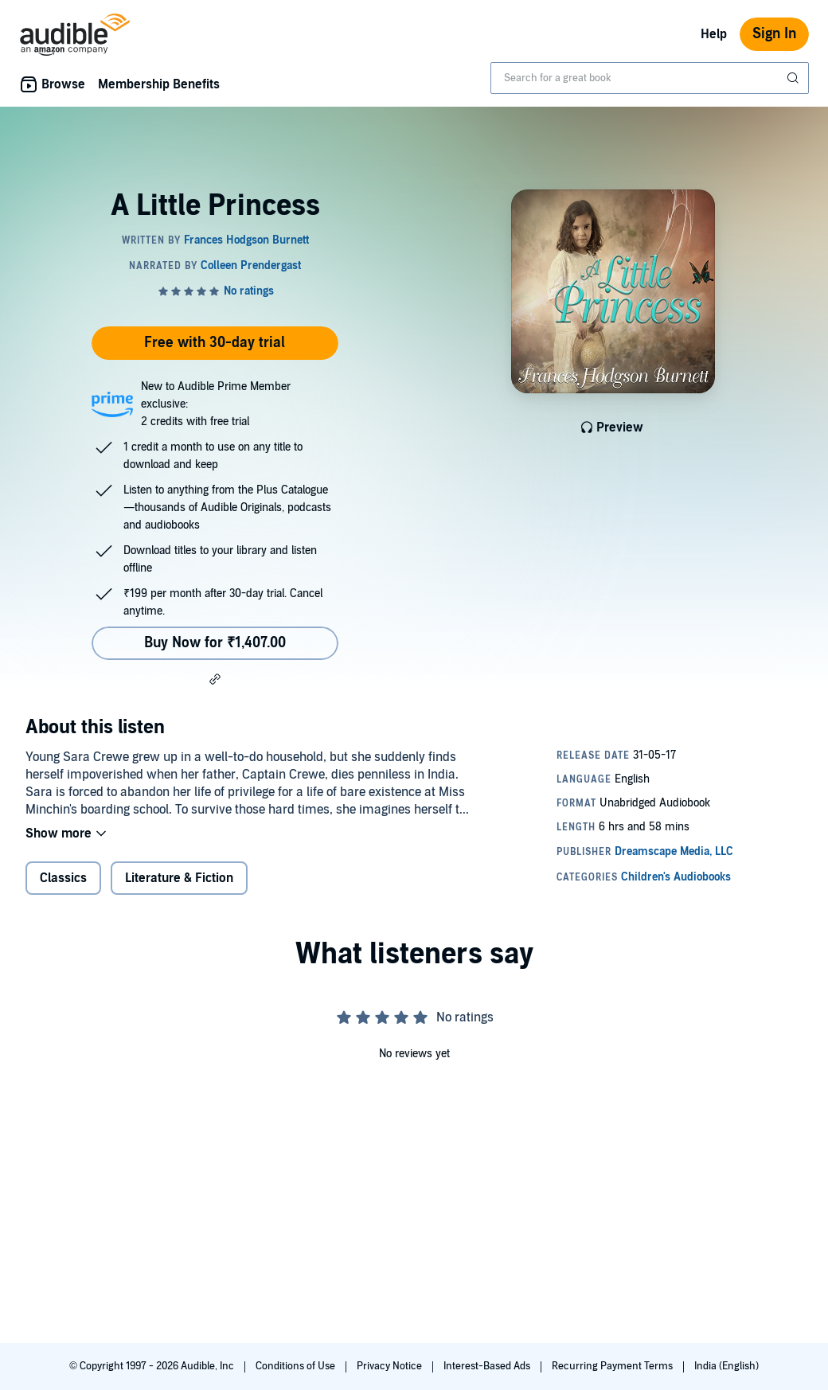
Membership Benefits (159, 84)
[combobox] (649, 78)
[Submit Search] (794, 78)
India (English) (726, 1366)
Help (714, 34)
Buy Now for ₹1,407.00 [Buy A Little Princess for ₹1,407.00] (215, 642)
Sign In (774, 33)
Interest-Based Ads (488, 1366)
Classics (63, 878)
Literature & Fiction (179, 878)
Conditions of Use (297, 1366)
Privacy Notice (390, 1366)
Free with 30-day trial (214, 342)
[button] (215, 679)
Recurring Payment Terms (613, 1366)
